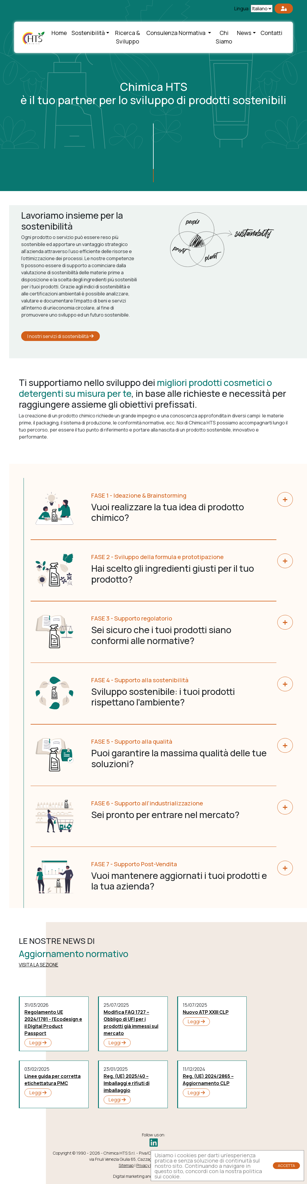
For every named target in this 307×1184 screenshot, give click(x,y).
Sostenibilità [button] (88, 33)
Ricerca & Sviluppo (127, 37)
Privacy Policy (148, 1165)
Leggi (38, 1042)
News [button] (244, 33)
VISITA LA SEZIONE (38, 964)
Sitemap (126, 1165)
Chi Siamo (224, 37)
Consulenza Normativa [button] (176, 33)
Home (59, 33)
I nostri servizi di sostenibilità (60, 336)
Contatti (271, 33)
